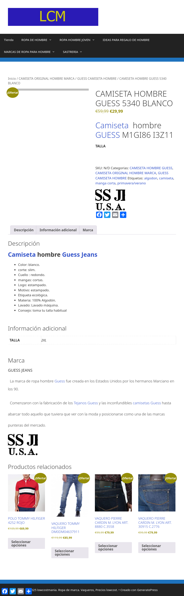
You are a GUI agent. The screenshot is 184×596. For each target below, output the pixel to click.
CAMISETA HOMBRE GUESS (151, 168)
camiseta (166, 178)
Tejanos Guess (86, 402)
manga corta (105, 183)
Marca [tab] (88, 230)
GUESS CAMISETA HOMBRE (96, 78)
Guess (60, 380)
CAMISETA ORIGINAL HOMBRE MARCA (47, 78)
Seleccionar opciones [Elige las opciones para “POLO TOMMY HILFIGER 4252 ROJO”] (21, 543)
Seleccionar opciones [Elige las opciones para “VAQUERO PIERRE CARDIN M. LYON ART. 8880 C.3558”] (108, 547)
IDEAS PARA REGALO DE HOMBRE (126, 40)
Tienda (9, 40)
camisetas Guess (147, 402)
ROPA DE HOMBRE (38, 40)
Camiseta (112, 125)
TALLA (100, 146)
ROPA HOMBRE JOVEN (79, 40)
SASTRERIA (74, 52)
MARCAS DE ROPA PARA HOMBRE (31, 52)
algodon (150, 178)
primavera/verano (131, 183)
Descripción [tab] (24, 230)
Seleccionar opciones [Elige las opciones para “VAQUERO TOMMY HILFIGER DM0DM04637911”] (64, 553)
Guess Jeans (79, 254)
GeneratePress (147, 590)
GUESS (108, 134)
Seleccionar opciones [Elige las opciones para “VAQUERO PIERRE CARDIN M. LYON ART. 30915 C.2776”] (151, 547)
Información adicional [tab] (58, 230)
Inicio (12, 78)
